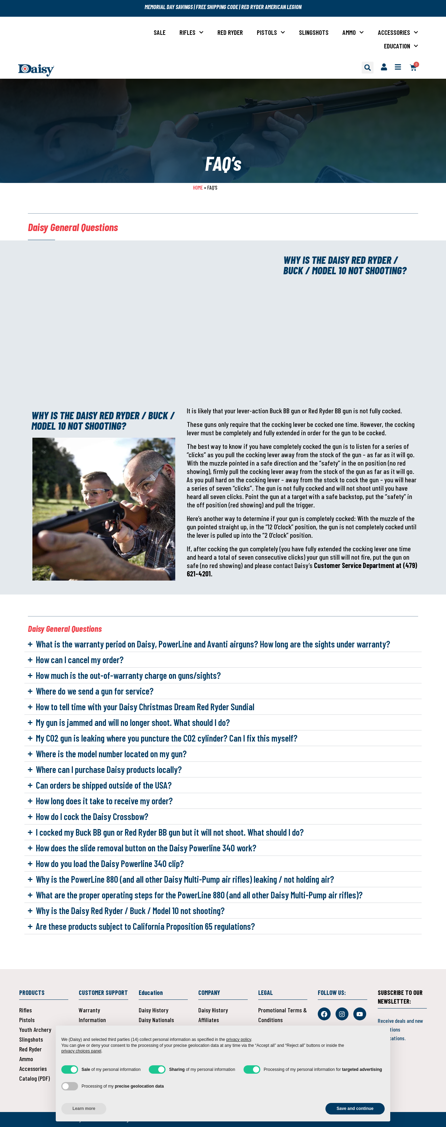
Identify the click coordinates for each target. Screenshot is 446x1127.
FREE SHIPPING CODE (217, 6)
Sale (160, 32)
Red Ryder (230, 32)
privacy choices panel (81, 1051)
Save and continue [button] (355, 1108)
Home (198, 187)
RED (245, 6)
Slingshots (314, 32)
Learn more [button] (83, 1108)
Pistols (271, 32)
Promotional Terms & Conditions (282, 1015)
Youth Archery (35, 1029)
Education (401, 46)
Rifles (191, 32)
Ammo (353, 32)
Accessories (398, 32)
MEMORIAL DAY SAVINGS (169, 6)
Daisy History (153, 1010)
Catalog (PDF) (34, 1078)
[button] (368, 68)
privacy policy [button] (238, 1039)
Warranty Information (92, 1015)
